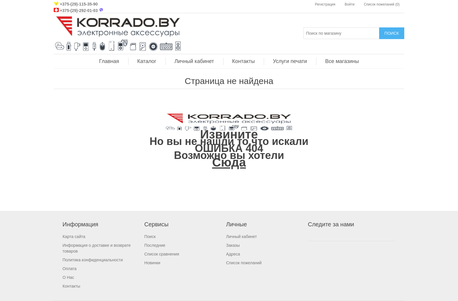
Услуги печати (290, 61)
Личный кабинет (194, 61)
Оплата (70, 268)
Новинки (152, 262)
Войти (350, 4)
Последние (154, 245)
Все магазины (342, 61)
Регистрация (325, 4)
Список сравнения (161, 254)
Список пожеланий (244, 262)
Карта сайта (74, 236)
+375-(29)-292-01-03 (79, 10)
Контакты (243, 61)
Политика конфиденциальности (93, 260)
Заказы (233, 245)
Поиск (150, 236)
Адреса (233, 254)
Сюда (229, 162)
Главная (109, 61)
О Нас (68, 277)
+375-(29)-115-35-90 (79, 4)
